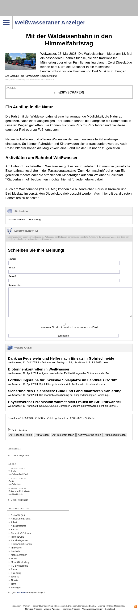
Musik (14, 559)
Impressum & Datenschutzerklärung (72, 606)
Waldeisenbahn (16, 219)
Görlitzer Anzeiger (33, 609)
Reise (14, 569)
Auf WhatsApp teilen (89, 434)
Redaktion (16, 606)
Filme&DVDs (17, 537)
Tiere (13, 584)
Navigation (12, 17)
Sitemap (101, 606)
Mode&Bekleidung (20, 562)
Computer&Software (21, 533)
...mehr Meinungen (19, 500)
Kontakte (15, 551)
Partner (35, 606)
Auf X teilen (42, 434)
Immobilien (16, 548)
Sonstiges (16, 588)
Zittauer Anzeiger (52, 609)
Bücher (14, 530)
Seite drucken (17, 430)
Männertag (34, 219)
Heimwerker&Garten (21, 544)
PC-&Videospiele (19, 566)
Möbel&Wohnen (19, 555)
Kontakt (43, 606)
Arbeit (14, 522)
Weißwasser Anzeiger (92, 609)
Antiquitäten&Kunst (20, 519)
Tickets (14, 580)
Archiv (93, 606)
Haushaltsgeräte (19, 540)
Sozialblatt (110, 609)
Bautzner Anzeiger (71, 609)
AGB (51, 606)
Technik (15, 577)
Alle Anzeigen (18, 515)
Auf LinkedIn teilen (115, 434)
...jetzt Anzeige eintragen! (28, 592)
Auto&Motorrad (18, 526)
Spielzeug (16, 573)
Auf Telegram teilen (63, 434)
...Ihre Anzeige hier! (20, 455)
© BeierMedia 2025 (116, 606)
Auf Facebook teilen (20, 434)
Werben (26, 606)
